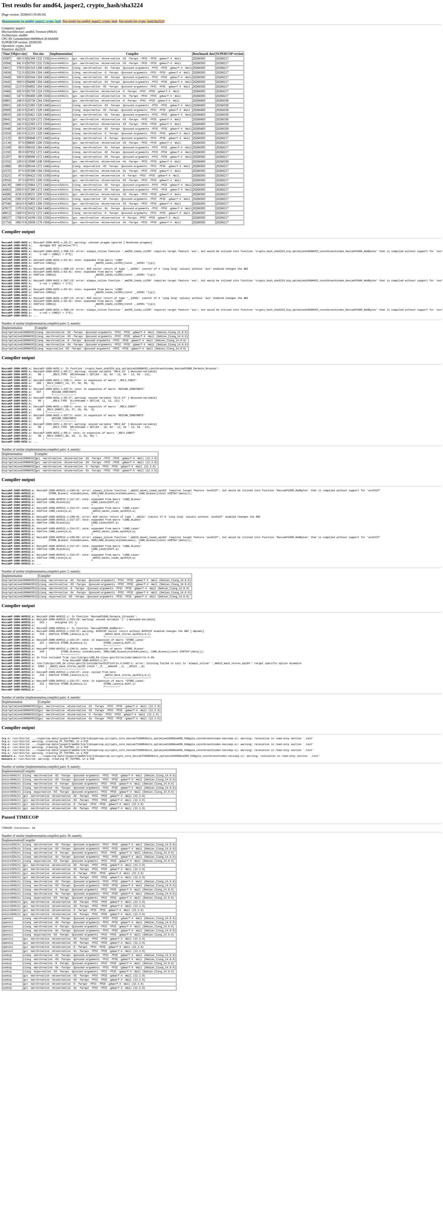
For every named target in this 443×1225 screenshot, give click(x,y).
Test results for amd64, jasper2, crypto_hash (89, 21)
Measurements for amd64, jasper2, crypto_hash (31, 21)
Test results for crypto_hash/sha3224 (142, 21)
